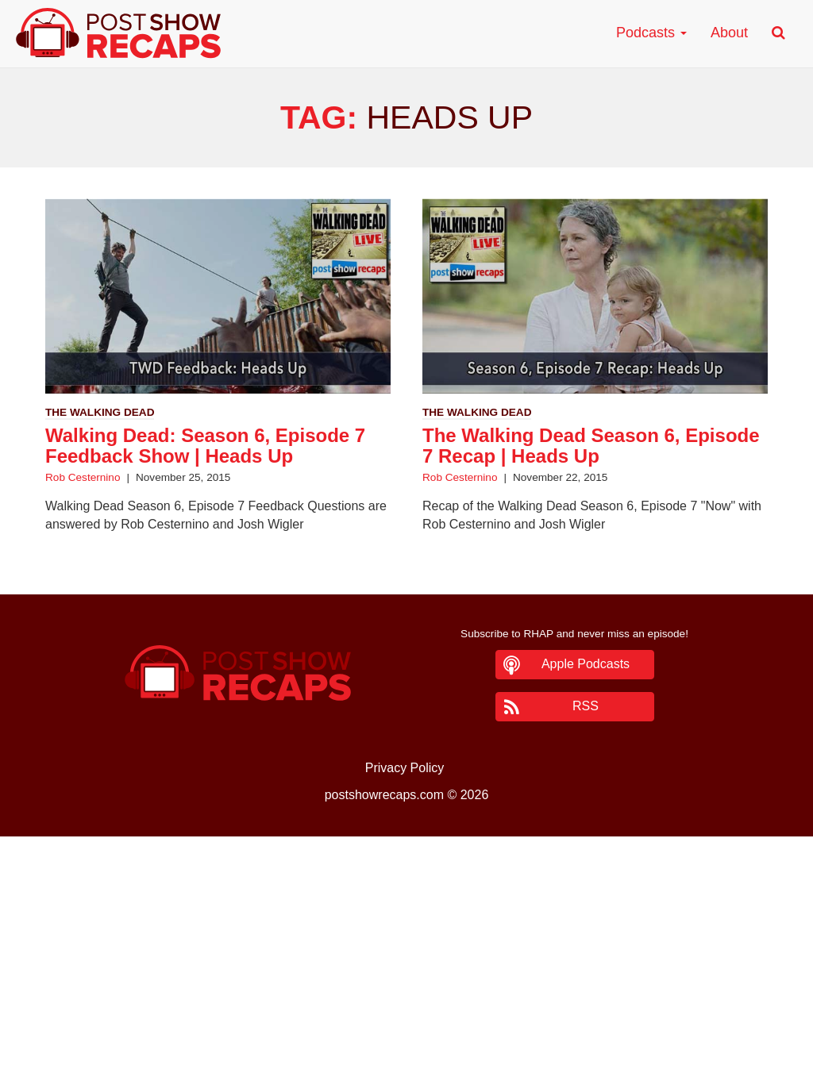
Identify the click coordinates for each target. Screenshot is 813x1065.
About (729, 32)
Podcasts (651, 32)
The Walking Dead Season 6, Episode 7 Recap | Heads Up (591, 446)
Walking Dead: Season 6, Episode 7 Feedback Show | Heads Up (205, 446)
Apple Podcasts (585, 664)
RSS (585, 706)
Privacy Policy (405, 768)
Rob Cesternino (82, 477)
